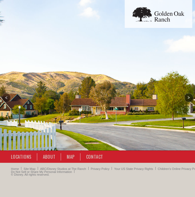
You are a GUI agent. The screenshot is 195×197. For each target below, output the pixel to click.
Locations (21, 156)
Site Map (29, 168)
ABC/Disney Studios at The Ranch (63, 168)
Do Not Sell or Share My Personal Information (41, 171)
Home (15, 168)
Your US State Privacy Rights (133, 168)
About (49, 156)
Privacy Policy (100, 168)
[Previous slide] (6, 98)
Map (71, 156)
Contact (94, 156)
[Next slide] (189, 98)
